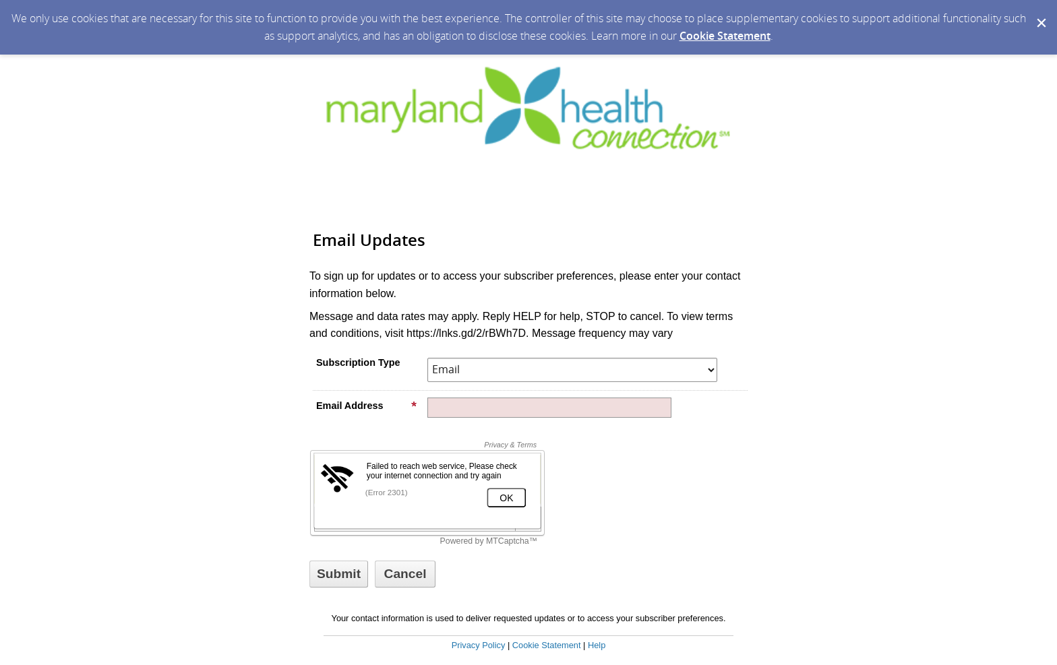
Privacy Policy (479, 645)
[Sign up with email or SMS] (338, 574)
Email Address (366, 405)
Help (596, 645)
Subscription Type (358, 362)
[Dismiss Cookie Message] (1040, 13)
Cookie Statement (725, 35)
